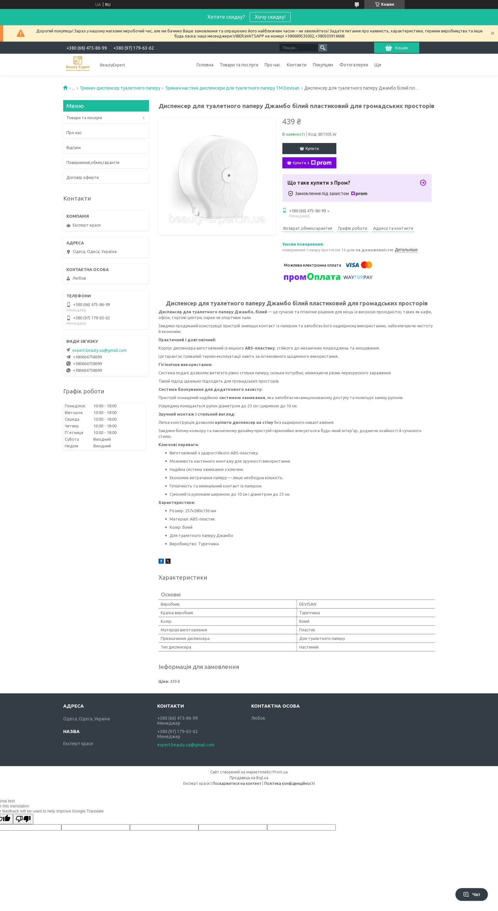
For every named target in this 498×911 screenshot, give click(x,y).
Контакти (296, 64)
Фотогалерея (354, 64)
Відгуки (73, 147)
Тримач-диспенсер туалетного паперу (120, 88)
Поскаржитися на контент (236, 783)
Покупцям (323, 64)
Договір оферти (82, 177)
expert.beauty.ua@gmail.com (99, 350)
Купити (312, 148)
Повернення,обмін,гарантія (92, 162)
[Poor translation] (23, 819)
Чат (471, 894)
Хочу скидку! (270, 17)
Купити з (312, 163)
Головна (205, 64)
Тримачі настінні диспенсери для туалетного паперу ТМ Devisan (232, 88)
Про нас (272, 64)
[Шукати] (322, 47)
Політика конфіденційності (289, 783)
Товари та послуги (239, 64)
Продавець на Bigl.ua (249, 778)
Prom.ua (280, 772)
